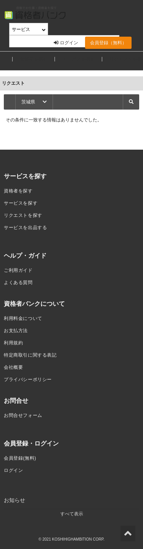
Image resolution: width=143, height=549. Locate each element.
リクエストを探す (23, 215)
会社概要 (13, 367)
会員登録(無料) (20, 458)
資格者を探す (33, 59)
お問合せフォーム (23, 415)
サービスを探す (79, 59)
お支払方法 (16, 330)
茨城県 (34, 102)
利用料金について (23, 318)
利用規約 (13, 343)
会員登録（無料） (108, 42)
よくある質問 (18, 282)
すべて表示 (71, 514)
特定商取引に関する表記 (30, 355)
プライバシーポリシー (28, 379)
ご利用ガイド (18, 270)
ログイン (66, 42)
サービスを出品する (25, 227)
